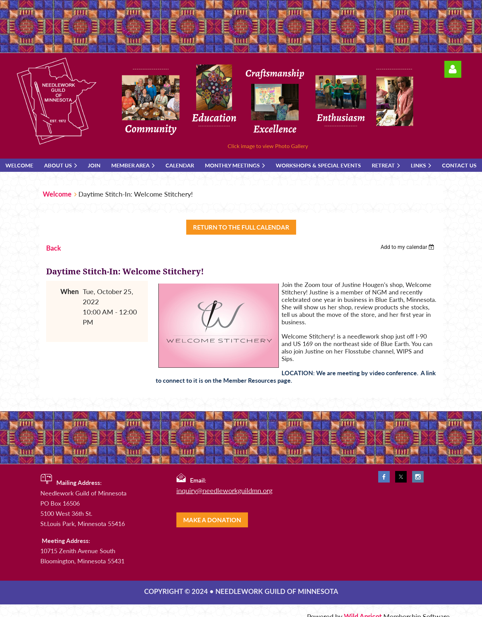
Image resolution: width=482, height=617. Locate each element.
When (69, 291)
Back (53, 248)
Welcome (57, 194)
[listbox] (408, 247)
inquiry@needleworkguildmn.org (224, 490)
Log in (452, 69)
